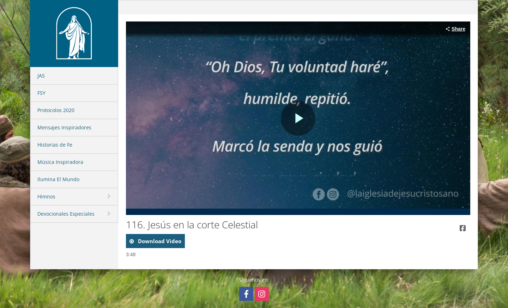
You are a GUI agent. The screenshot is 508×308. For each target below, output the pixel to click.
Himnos (46, 196)
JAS (41, 75)
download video (159, 241)
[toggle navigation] (109, 196)
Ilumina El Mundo (58, 179)
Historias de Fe (54, 144)
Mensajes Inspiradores (64, 127)
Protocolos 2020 (55, 110)
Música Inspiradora (60, 162)
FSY (41, 93)
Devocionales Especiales (66, 213)
